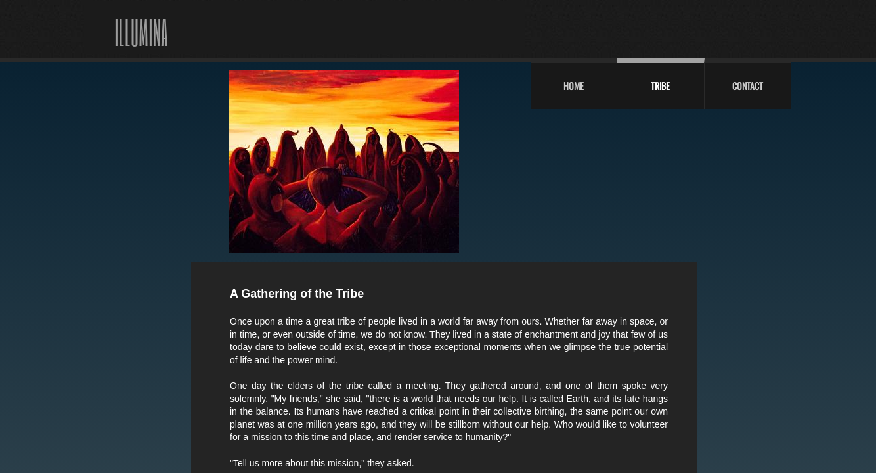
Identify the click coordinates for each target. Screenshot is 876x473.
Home (573, 86)
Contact (747, 86)
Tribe (660, 86)
